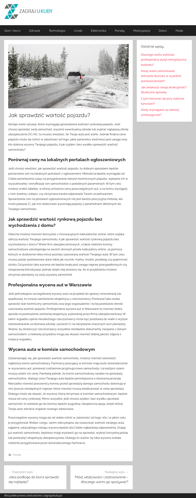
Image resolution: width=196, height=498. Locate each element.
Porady (120, 30)
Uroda (78, 30)
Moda (179, 30)
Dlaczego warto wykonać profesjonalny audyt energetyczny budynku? (164, 60)
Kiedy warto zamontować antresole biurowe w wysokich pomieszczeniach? (161, 76)
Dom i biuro (12, 30)
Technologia (57, 30)
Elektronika (98, 30)
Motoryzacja (141, 30)
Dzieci (163, 30)
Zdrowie (34, 30)
